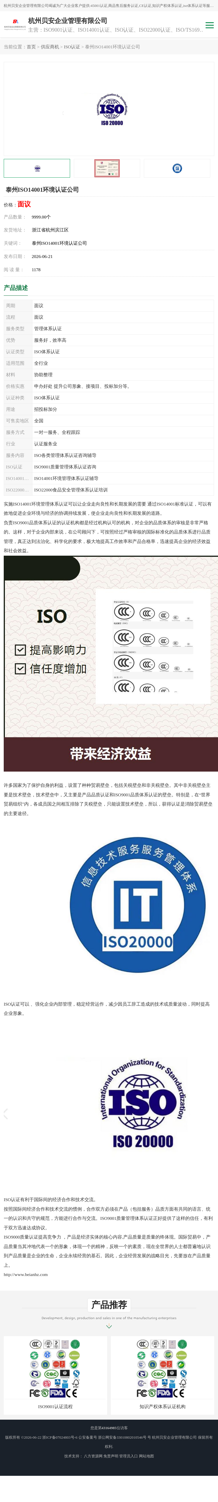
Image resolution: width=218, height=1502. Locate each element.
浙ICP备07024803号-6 (59, 1437)
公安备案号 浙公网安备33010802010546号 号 (114, 1437)
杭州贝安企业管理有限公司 (174, 1437)
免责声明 (110, 1456)
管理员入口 (128, 1456)
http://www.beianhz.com (26, 1274)
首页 (31, 46)
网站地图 (146, 1456)
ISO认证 (72, 46)
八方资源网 (93, 1456)
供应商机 (50, 46)
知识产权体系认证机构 (163, 1406)
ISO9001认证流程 (55, 1406)
